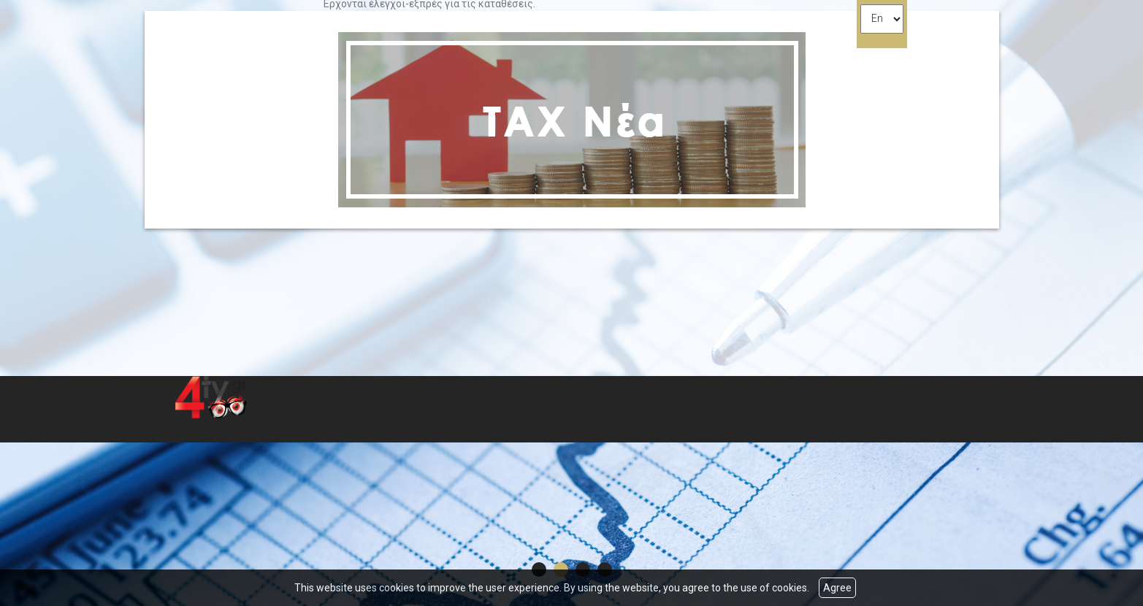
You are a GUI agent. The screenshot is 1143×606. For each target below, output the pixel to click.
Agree (837, 588)
